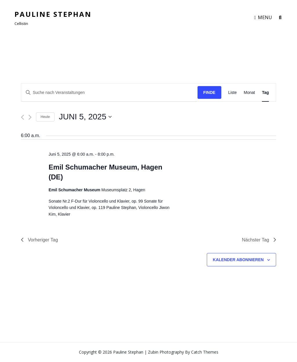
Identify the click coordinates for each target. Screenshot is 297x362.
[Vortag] (22, 117)
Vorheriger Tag (39, 239)
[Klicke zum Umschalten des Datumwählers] (85, 117)
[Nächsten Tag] (30, 117)
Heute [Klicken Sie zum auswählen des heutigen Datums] (45, 117)
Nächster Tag (259, 239)
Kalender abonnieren (238, 259)
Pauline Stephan (53, 14)
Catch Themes (204, 352)
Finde (209, 92)
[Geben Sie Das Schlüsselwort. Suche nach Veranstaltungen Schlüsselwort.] (109, 92)
